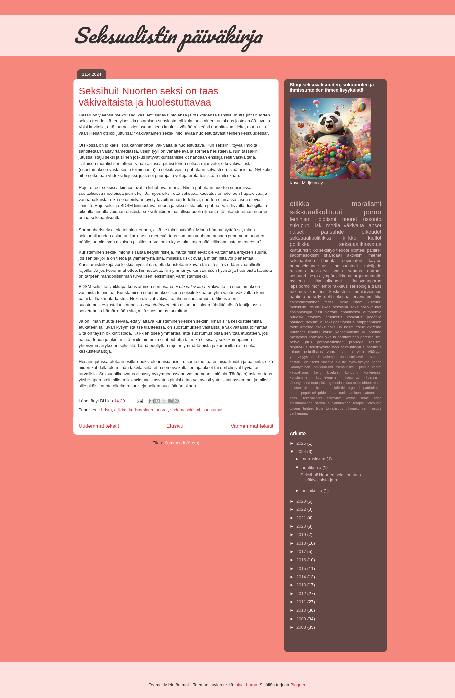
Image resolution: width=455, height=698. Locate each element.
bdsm (106, 409)
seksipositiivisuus (339, 322)
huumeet (297, 332)
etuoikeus (333, 317)
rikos (326, 307)
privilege (356, 342)
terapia (358, 403)
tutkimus (298, 291)
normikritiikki (335, 388)
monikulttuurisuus (305, 307)
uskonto (372, 219)
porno (372, 212)
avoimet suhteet (368, 357)
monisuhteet (362, 383)
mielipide (372, 265)
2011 (301, 601)
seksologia (359, 286)
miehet (374, 255)
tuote (319, 408)
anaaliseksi (350, 312)
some (364, 398)
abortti (314, 357)
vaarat (332, 351)
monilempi (321, 286)
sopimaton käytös (361, 260)
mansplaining (321, 383)
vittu (360, 351)
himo (344, 302)
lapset (374, 225)
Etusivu (174, 426)
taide (294, 327)
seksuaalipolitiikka (310, 238)
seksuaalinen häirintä (313, 260)
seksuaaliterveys (349, 296)
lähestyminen (300, 383)
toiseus (295, 408)
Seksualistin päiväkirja (167, 35)
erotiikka (374, 296)
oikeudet (371, 232)
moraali (374, 270)
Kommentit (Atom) (181, 442)
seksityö (327, 250)
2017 (301, 551)
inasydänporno (367, 280)
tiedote (342, 250)
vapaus (355, 270)
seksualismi (351, 347)
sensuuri (298, 275)
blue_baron (246, 684)
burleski (296, 317)
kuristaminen (141, 409)
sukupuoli (301, 225)
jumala (364, 367)
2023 (301, 501)
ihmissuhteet (346, 265)
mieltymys (298, 337)
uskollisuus (313, 351)
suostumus (212, 409)
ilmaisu (314, 332)
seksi (294, 398)
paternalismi (370, 337)
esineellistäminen (304, 302)
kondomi (351, 372)
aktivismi (355, 255)
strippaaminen (369, 322)
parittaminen (348, 337)
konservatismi (347, 332)
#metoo (306, 327)
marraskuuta (314, 458)
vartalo (331, 312)
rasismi (375, 342)
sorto (377, 398)
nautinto (297, 296)
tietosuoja (374, 403)
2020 (301, 526)
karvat (376, 367)
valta (338, 270)
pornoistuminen (330, 342)
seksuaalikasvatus (360, 244)
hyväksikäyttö (358, 362)
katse (327, 332)
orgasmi (354, 388)
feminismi (301, 219)
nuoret (162, 409)
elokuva (314, 317)
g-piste (341, 362)
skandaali (333, 255)
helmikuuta (312, 490)
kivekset (333, 372)
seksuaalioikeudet (365, 307)
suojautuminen (339, 403)
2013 (301, 584)
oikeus (330, 337)
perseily (314, 296)
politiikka (300, 244)
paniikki (374, 250)
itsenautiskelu (346, 367)
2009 (301, 618)
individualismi (323, 367)
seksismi (340, 307)
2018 (301, 543)
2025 (301, 443)
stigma (320, 403)
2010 (301, 610)
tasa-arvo (320, 270)
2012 (301, 593)
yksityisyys (299, 356)
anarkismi (347, 357)
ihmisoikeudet (329, 280)
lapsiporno (300, 286)
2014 (301, 576)
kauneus (317, 291)
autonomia (372, 312)
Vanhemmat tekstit (252, 426)
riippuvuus (298, 347)
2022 (301, 509)
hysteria (297, 280)
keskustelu (339, 291)
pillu (308, 342)
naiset (297, 232)
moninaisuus (342, 383)
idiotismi (327, 219)
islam (357, 302)
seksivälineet (312, 398)
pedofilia (374, 317)
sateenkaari (372, 393)
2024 (301, 451)
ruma (332, 393)
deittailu (296, 362)
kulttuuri (374, 302)
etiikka (120, 409)
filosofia (327, 362)
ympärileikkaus (336, 275)
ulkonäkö (353, 408)
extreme (374, 327)
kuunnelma (371, 332)
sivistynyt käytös (341, 398)
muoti (377, 383)
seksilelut (314, 322)
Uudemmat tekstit (99, 426)
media (333, 225)
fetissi (329, 302)
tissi (319, 312)
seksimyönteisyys (324, 347)
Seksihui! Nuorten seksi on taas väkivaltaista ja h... (330, 477)
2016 (301, 559)
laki (318, 225)
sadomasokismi (185, 409)
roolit (327, 296)
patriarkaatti (372, 388)
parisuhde (332, 232)
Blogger (297, 684)
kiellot (374, 238)
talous (295, 351)
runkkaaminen (350, 393)
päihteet (297, 322)
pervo (294, 342)
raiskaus (298, 270)
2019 (301, 534)
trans (376, 286)
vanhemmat (299, 413)
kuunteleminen (327, 377)
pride (322, 393)
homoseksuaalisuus (308, 265)
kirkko (349, 238)
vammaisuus (371, 408)
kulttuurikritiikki (304, 250)
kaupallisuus (299, 372)
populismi (308, 393)
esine (360, 327)
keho (318, 372)
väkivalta (354, 225)
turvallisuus (334, 408)
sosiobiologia (301, 312)
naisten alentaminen (306, 388)
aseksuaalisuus (329, 327)
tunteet (308, 408)
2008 (301, 627)
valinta (347, 351)
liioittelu (358, 250)
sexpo (314, 275)
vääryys (374, 351)
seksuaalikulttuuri (316, 212)
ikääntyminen (300, 367)
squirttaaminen (301, 403)
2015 (301, 568)
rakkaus (340, 286)
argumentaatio (367, 275)
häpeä (376, 362)
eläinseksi (311, 362)
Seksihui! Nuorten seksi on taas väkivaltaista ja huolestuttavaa (148, 96)
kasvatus (354, 317)
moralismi (366, 203)
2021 (301, 517)
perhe (294, 393)
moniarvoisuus (367, 291)
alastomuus (329, 357)
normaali (315, 337)
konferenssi (372, 372)
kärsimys (352, 377)
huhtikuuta (312, 467)
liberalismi (373, 377)
